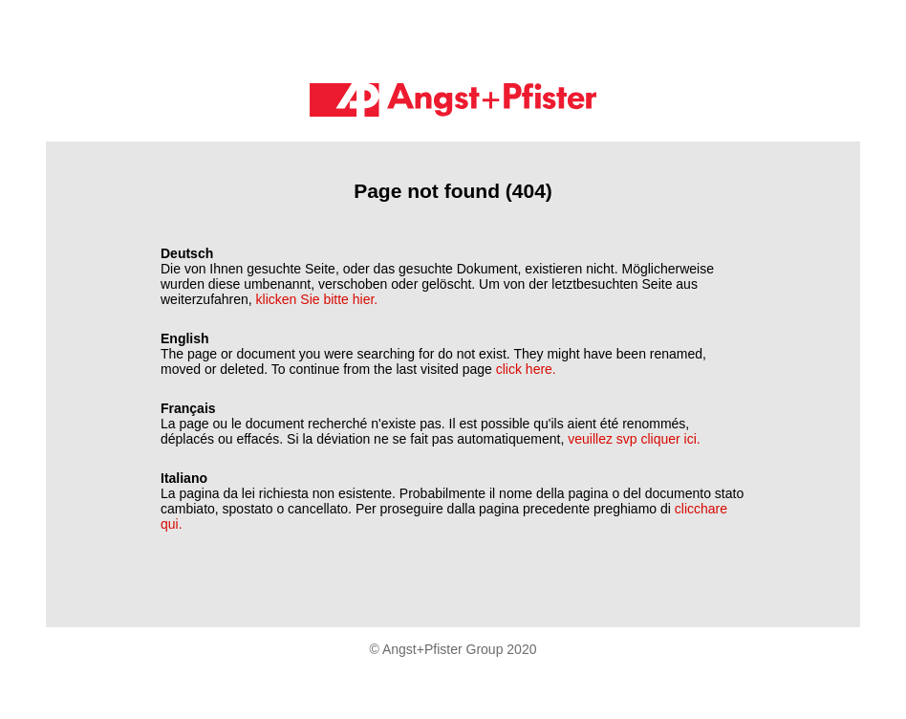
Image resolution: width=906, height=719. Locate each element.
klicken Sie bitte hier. (317, 299)
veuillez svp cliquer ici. (634, 439)
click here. (526, 369)
